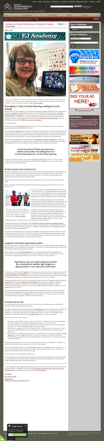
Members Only (56, 1)
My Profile (64, 1)
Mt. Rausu (18, 131)
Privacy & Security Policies (30, 433)
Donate (40, 1)
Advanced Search (86, 6)
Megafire (25, 272)
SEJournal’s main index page (49, 118)
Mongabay (38, 139)
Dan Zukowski (21, 126)
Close (25, 425)
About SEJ (93, 15)
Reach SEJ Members (82, 1)
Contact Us (72, 1)
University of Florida (38, 159)
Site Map (55, 433)
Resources (77, 15)
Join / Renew (46, 1)
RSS (98, 1)
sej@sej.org (10, 440)
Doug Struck (8, 282)
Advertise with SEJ (84, 110)
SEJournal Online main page (43, 368)
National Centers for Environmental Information (48, 223)
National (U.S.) (9, 379)
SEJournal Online (75, 119)
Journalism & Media (10, 376)
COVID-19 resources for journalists (31, 120)
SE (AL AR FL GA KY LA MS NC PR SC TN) (17, 381)
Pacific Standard (49, 139)
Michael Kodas (26, 252)
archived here (42, 370)
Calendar (61, 15)
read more (11, 438)
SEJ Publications (40, 15)
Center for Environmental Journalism (16, 274)
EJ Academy (8, 374)
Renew (50, 433)
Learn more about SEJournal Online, (81, 123)
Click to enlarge (38, 103)
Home (34, 1)
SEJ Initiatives (15, 15)
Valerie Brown (38, 309)
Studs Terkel (34, 314)
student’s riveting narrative (29, 282)
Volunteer (92, 1)
